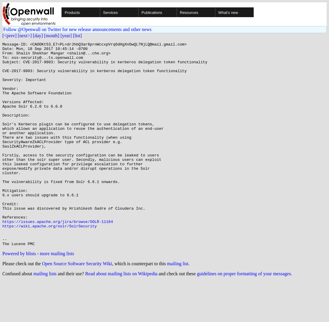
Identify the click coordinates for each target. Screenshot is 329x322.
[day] (38, 35)
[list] (77, 35)
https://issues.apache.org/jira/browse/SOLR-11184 (57, 257)
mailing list (177, 304)
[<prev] (9, 35)
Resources (189, 12)
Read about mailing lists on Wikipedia (121, 314)
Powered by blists (19, 294)
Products (72, 12)
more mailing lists (57, 294)
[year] (66, 35)
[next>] (25, 35)
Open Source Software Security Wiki (77, 304)
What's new (228, 12)
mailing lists (45, 314)
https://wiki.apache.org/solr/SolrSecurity (49, 263)
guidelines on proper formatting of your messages (244, 314)
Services (110, 12)
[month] (51, 35)
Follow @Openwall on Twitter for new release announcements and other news (77, 29)
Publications (151, 12)
